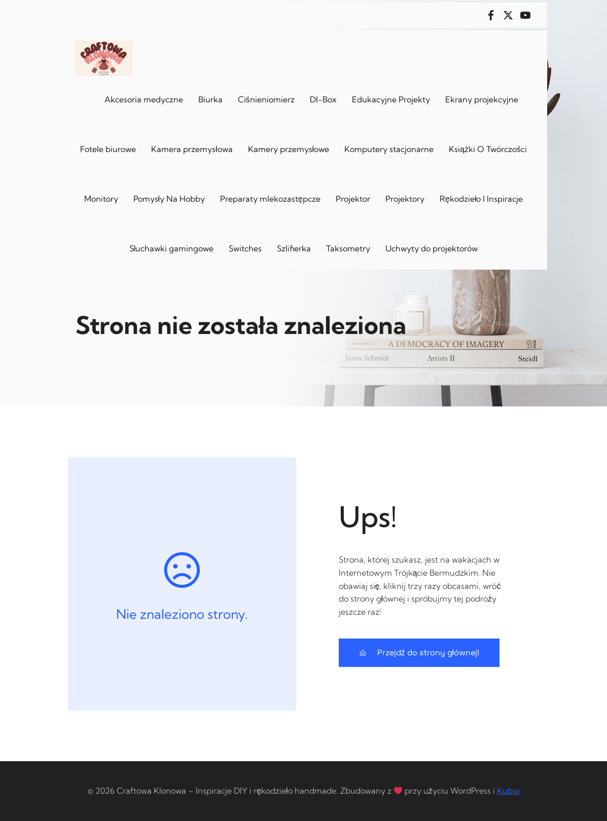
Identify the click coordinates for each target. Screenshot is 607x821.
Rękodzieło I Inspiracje (481, 199)
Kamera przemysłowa (192, 149)
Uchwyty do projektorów (431, 248)
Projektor (353, 199)
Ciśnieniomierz (266, 99)
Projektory (404, 199)
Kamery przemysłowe (289, 149)
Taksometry (348, 248)
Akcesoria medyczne (143, 99)
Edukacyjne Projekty (391, 99)
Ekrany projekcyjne (481, 99)
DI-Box (323, 99)
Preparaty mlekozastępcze (270, 199)
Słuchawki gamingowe (171, 248)
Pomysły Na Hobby (169, 199)
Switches (245, 248)
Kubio (508, 791)
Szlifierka (294, 248)
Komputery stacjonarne (389, 149)
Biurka (210, 99)
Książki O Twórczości (488, 149)
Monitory (101, 199)
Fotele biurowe (108, 149)
